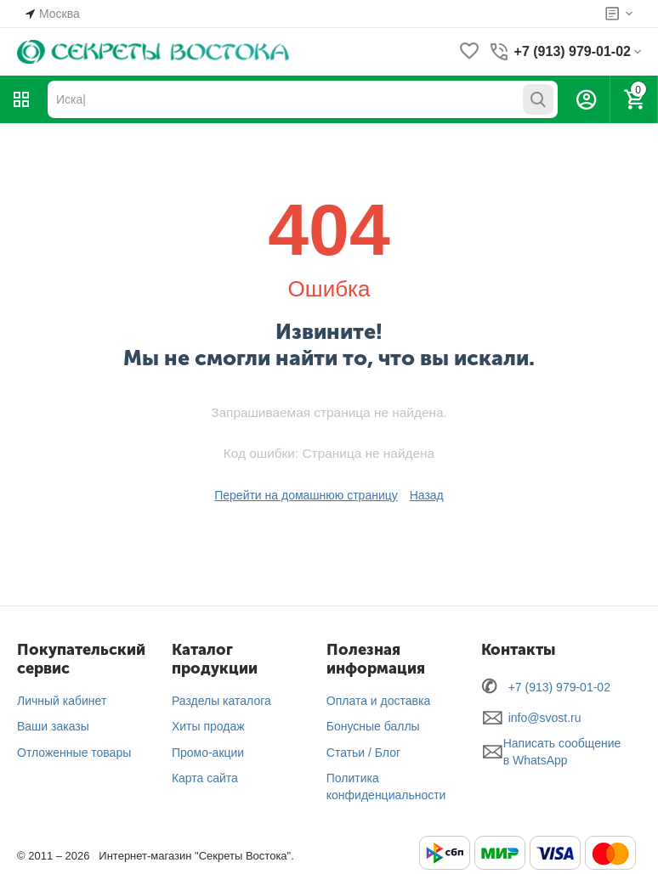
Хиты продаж (208, 726)
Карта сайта (205, 778)
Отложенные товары (74, 752)
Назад (427, 495)
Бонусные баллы (373, 726)
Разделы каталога (221, 701)
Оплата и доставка (378, 701)
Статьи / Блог (363, 752)
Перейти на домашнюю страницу (306, 495)
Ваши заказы (53, 726)
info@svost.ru (544, 718)
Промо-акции (208, 752)
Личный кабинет (61, 701)
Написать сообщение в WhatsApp (562, 751)
